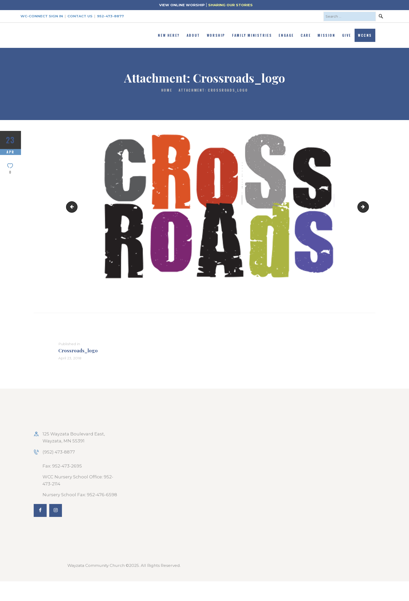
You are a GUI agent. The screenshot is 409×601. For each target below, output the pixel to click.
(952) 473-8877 (59, 452)
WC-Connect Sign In (41, 16)
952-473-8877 (110, 16)
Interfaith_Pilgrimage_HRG (73, 206)
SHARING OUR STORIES (230, 5)
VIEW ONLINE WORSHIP (182, 5)
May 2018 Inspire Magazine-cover (366, 206)
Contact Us (80, 16)
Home (166, 90)
